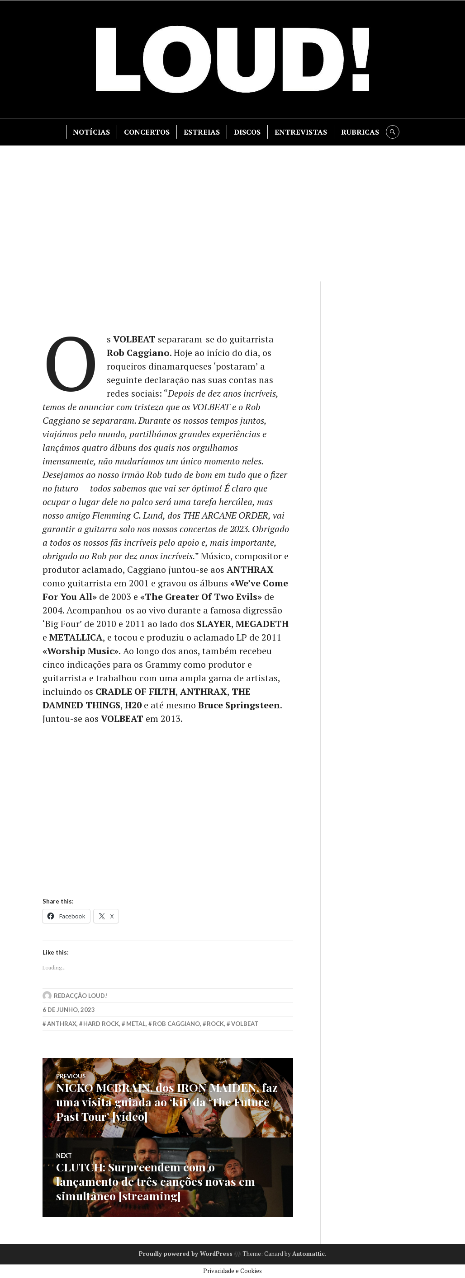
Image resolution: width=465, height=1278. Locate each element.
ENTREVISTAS (301, 132)
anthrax (61, 1023)
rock (215, 1023)
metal (136, 1023)
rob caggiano (176, 1023)
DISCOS (247, 132)
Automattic (308, 1254)
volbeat (244, 1023)
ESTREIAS (202, 132)
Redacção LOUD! (80, 995)
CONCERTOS (147, 132)
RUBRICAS (360, 132)
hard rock (101, 1023)
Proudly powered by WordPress (185, 1254)
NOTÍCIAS (91, 132)
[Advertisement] (233, 213)
